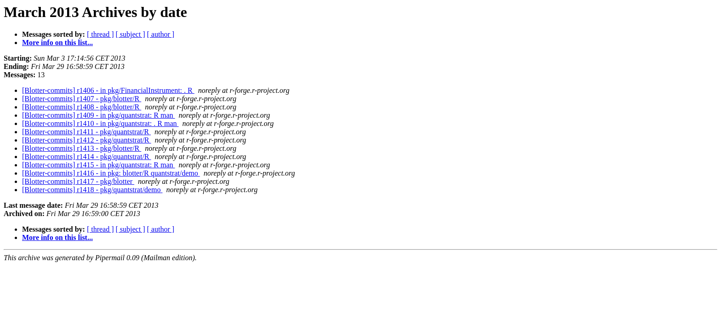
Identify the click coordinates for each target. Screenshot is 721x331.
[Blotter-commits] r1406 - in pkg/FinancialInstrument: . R (108, 90)
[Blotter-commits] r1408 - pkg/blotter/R (81, 107)
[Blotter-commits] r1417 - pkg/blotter (78, 181)
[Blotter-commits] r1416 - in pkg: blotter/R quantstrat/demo (111, 173)
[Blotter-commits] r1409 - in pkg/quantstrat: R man (98, 115)
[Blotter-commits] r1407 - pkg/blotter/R (81, 99)
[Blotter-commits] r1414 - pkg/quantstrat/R (86, 156)
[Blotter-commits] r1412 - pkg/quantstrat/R (86, 140)
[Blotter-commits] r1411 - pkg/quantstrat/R (86, 132)
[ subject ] (130, 34)
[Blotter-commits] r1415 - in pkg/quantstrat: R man (98, 165)
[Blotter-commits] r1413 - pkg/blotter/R (81, 148)
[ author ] (161, 34)
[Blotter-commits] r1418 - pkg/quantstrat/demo (92, 190)
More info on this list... (57, 42)
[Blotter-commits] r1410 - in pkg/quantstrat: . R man (100, 123)
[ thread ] (100, 34)
